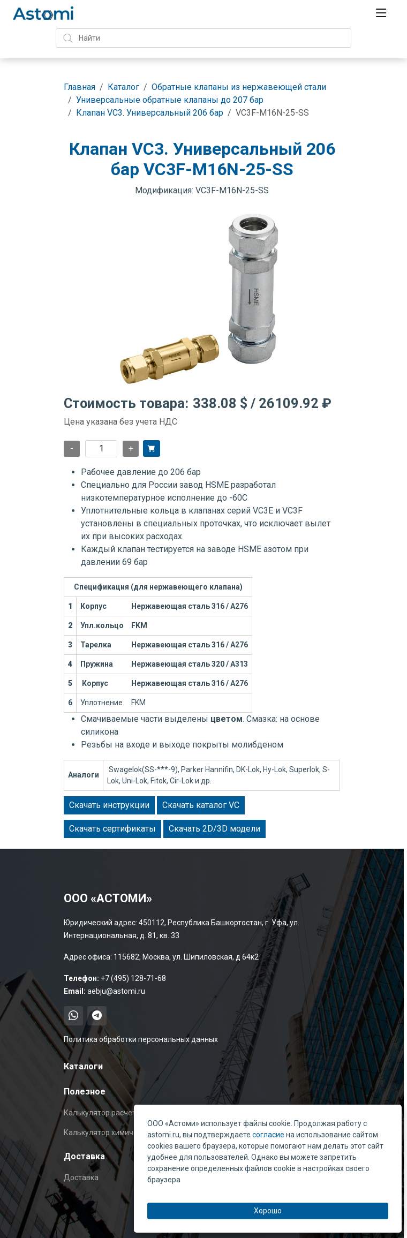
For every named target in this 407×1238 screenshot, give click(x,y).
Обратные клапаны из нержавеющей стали (239, 87)
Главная (79, 87)
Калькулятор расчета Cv (107, 1112)
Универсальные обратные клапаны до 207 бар (169, 100)
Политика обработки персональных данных (141, 1039)
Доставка (81, 1177)
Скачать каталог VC (200, 805)
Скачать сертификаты (112, 829)
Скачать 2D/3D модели (214, 829)
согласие (268, 1134)
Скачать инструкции (109, 805)
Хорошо (268, 1210)
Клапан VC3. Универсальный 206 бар (149, 113)
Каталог (123, 87)
